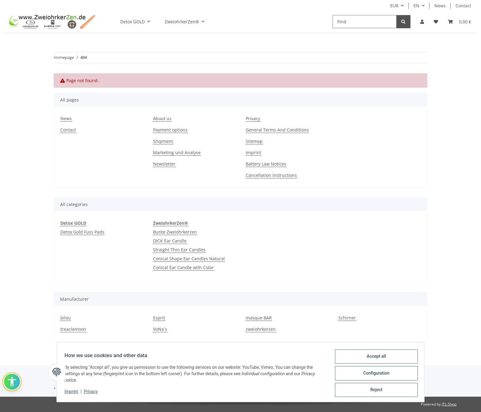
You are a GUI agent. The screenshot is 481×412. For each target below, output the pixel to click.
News (440, 6)
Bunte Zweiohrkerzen (175, 232)
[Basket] (459, 21)
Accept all (374, 358)
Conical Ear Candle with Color (183, 267)
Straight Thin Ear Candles (179, 250)
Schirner (347, 318)
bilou (65, 318)
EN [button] (416, 6)
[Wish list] (436, 21)
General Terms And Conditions (277, 130)
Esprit (159, 318)
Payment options (170, 130)
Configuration (374, 374)
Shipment (163, 141)
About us (162, 118)
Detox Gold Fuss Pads (82, 232)
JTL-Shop (449, 404)
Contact (463, 6)
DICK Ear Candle (170, 241)
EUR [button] (394, 6)
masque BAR (259, 318)
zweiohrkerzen (261, 329)
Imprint (73, 392)
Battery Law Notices (266, 164)
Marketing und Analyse (177, 152)
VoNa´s (160, 329)
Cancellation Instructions (271, 175)
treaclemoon (73, 329)
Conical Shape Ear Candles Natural (189, 258)
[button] (422, 21)
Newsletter (164, 164)
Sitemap (254, 141)
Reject (374, 390)
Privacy (93, 392)
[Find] (365, 21)
